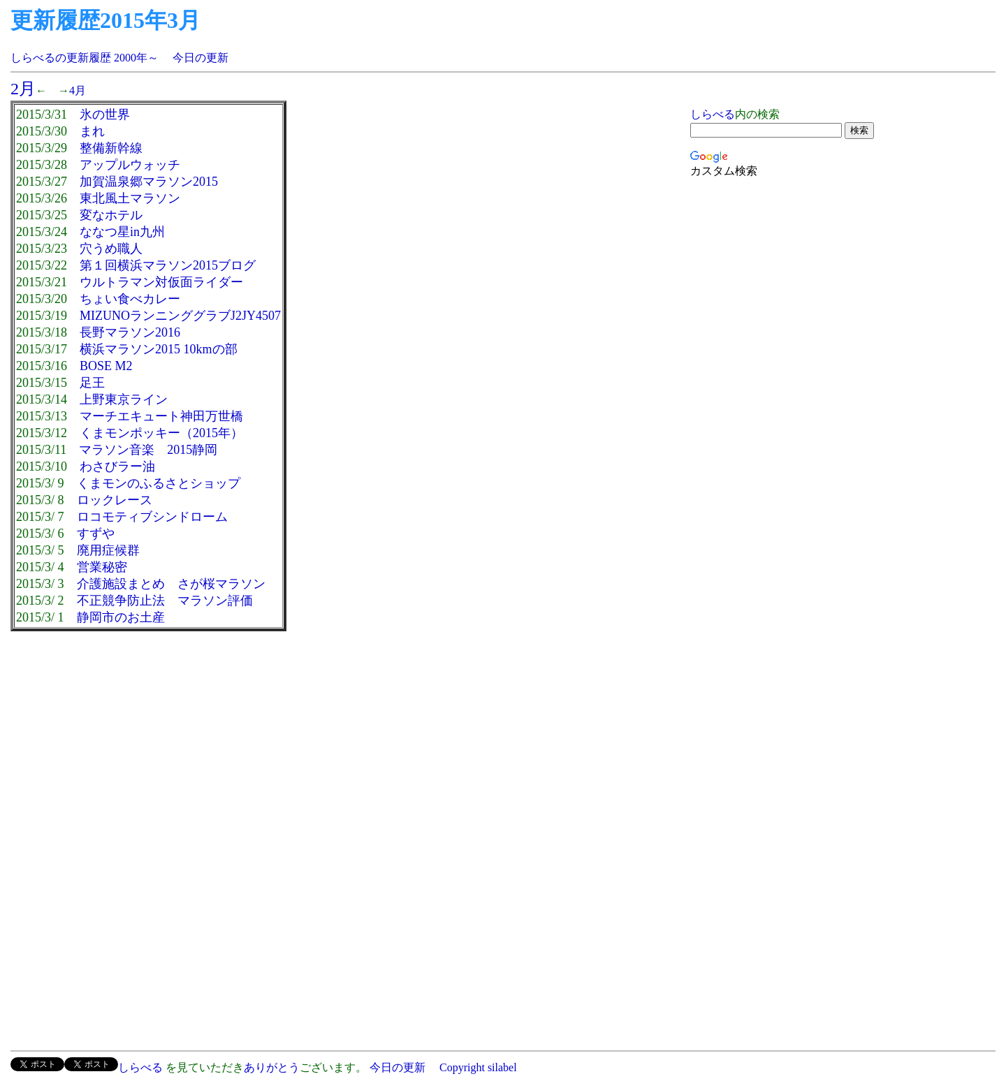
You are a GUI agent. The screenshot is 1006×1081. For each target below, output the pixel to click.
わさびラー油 (117, 466)
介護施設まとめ (121, 584)
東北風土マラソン (130, 198)
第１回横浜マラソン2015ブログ (168, 265)
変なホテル (111, 215)
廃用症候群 (108, 550)
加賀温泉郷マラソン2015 (149, 182)
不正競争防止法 (121, 601)
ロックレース (114, 500)
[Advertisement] (127, 743)
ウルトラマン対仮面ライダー (161, 282)
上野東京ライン (124, 399)
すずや (96, 533)
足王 (92, 383)
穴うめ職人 (111, 249)
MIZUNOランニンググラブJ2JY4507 (180, 316)
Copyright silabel (477, 1067)
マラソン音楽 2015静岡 (148, 450)
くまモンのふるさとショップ (158, 483)
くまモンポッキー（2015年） (161, 433)
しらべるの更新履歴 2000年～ (84, 58)
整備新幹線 (111, 148)
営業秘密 (102, 567)
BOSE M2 (106, 366)
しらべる (712, 114)
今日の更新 (200, 58)
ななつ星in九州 (122, 232)
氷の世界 (105, 115)
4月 (77, 90)
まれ (92, 131)
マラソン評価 (215, 601)
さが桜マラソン (221, 584)
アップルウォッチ (130, 165)
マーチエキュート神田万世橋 (161, 416)
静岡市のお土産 (121, 617)
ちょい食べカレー (130, 299)
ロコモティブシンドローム (152, 517)
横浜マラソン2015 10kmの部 (159, 349)
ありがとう (272, 1067)
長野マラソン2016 (130, 332)
